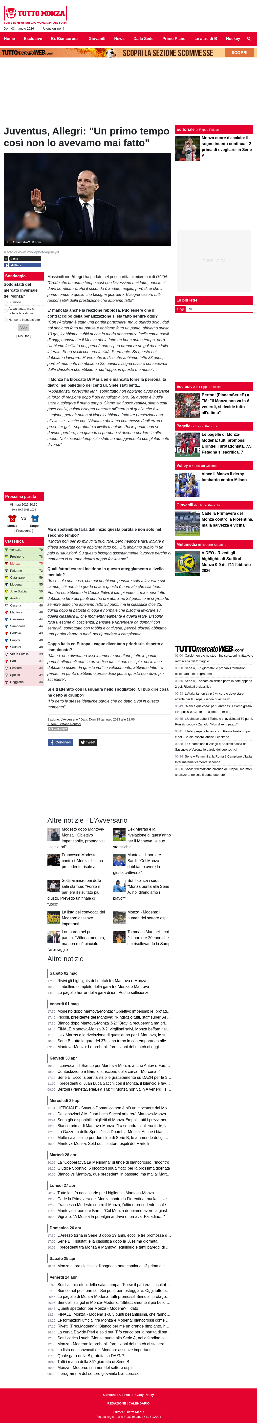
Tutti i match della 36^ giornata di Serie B (93, 1362)
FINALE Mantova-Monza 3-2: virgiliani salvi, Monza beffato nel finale (117, 1029)
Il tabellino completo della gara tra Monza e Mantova (103, 987)
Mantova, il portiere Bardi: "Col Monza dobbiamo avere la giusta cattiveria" (123, 1211)
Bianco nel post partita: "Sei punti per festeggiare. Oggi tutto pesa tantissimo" (125, 1291)
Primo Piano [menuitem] (173, 39)
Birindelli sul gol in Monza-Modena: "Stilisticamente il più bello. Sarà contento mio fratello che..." (141, 1302)
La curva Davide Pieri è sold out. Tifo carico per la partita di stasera (116, 1332)
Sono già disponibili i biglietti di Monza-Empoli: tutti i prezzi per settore (119, 1120)
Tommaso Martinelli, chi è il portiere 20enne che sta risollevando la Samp (149, 938)
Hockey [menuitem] (233, 39)
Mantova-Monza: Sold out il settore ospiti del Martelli (103, 1143)
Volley (182, 465)
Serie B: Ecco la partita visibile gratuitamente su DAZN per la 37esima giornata (126, 1077)
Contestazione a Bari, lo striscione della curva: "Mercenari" (109, 1071)
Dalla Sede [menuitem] (143, 39)
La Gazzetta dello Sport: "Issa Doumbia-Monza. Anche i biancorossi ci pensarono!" (130, 1132)
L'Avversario (69, 719)
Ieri (190, 309)
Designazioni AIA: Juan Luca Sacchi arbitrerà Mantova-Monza (112, 1114)
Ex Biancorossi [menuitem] (65, 39)
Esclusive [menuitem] (33, 39)
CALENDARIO (139, 1403)
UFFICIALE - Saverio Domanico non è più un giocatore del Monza (115, 1108)
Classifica (14, 541)
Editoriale (185, 129)
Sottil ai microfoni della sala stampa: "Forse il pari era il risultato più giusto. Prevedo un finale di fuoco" (74, 892)
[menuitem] (249, 39)
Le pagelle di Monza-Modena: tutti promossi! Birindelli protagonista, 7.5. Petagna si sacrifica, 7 (140, 1296)
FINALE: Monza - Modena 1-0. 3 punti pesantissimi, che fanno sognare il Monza (128, 1314)
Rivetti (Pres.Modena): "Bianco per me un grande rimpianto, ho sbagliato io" (124, 1326)
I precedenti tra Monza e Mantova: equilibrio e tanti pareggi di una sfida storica (126, 1247)
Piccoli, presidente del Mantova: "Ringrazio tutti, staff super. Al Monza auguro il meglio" (133, 1017)
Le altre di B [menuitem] (205, 39)
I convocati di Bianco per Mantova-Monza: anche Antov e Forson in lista (120, 1065)
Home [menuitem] (9, 39)
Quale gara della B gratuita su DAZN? (91, 1356)
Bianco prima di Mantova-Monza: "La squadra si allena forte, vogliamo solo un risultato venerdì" (141, 1126)
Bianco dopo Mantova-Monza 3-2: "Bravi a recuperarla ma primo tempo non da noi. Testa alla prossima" (148, 1023)
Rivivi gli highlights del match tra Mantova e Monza (102, 981)
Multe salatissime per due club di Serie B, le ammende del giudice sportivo (123, 1138)
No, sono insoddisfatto (24, 320)
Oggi (180, 309)
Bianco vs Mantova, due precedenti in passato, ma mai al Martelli (115, 1174)
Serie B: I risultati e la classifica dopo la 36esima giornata (108, 1241)
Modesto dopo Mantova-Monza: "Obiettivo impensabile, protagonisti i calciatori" (127, 1011)
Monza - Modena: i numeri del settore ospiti (95, 1368)
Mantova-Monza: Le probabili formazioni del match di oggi (108, 1047)
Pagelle (183, 426)
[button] (23, 327)
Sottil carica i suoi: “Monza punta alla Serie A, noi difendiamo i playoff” (119, 1338)
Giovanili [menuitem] (97, 39)
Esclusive (185, 386)
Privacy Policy (143, 1395)
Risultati (23, 336)
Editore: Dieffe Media (128, 1412)
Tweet (88, 742)
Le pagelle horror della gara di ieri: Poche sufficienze (104, 992)
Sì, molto (15, 302)
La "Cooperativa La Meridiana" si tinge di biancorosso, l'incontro (113, 1162)
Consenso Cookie (116, 1395)
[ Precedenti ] (23, 530)
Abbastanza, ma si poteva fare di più (22, 311)
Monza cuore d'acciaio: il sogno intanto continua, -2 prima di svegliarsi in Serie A (128, 1266)
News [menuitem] (119, 39)
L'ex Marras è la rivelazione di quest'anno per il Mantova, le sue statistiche (123, 1035)
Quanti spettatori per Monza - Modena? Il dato (98, 1308)
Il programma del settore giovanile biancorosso (99, 1373)
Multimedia (186, 544)
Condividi (60, 742)
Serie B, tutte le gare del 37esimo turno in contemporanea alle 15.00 (117, 1041)
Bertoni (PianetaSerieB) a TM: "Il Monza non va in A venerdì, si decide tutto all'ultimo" (132, 1089)
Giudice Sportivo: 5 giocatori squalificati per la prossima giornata (114, 1168)
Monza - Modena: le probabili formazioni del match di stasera (111, 1344)
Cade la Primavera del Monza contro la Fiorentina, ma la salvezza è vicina (123, 1199)
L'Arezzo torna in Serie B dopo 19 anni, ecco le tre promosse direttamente (122, 1235)
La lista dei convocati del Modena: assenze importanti (83, 918)
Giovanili (184, 505)
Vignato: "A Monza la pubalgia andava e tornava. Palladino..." (111, 1216)
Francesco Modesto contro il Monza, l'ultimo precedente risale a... (82, 861)
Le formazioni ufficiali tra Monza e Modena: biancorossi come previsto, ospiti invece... (132, 1320)
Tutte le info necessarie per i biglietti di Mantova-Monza (105, 1193)
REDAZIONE (116, 1403)
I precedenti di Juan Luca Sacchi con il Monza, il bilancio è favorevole (118, 1083)
